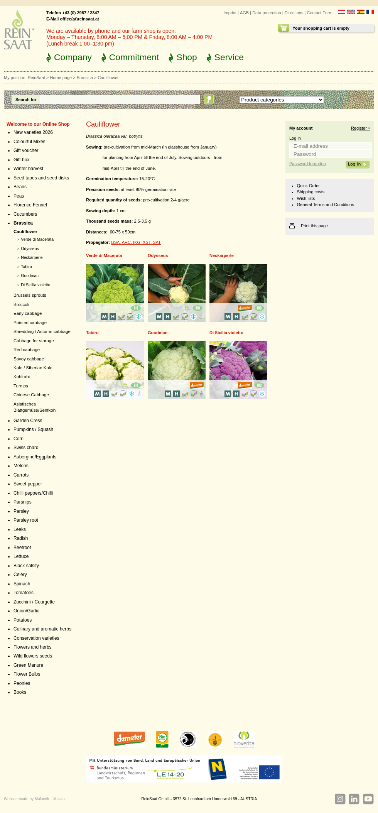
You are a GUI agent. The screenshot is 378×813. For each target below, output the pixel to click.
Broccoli (21, 304)
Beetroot (22, 547)
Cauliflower (25, 231)
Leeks (20, 529)
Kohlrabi (22, 376)
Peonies (22, 683)
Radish (21, 538)
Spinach (22, 584)
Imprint (229, 12)
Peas (19, 196)
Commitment (134, 57)
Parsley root (26, 520)
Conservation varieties (36, 638)
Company (73, 57)
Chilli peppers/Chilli (33, 493)
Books (20, 692)
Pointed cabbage (30, 322)
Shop (186, 57)
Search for (25, 99)
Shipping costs (310, 191)
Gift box (21, 159)
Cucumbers (25, 214)
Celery (20, 574)
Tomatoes (24, 592)
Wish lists (306, 198)
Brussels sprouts (30, 295)
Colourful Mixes (30, 141)
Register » (360, 128)
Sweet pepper (28, 484)
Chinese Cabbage (31, 394)
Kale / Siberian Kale (33, 367)
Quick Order (308, 185)
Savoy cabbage (29, 359)
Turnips (21, 386)
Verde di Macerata (37, 239)
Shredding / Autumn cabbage (42, 331)
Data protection (266, 12)
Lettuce (21, 556)
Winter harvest (28, 168)
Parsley (21, 511)
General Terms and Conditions (325, 204)
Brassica (85, 77)
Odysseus (30, 249)
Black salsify (26, 565)
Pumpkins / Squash (33, 429)
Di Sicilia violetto (35, 285)
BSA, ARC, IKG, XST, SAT (136, 242)
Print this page (314, 225)
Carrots (21, 475)
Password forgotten (307, 163)
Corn (19, 438)
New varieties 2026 (33, 132)
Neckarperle (31, 257)
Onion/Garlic (26, 611)
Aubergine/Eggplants (35, 457)
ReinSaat (36, 77)
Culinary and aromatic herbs (42, 629)
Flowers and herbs (33, 647)
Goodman (30, 276)
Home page (61, 77)
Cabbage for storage (34, 340)
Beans (20, 186)
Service (229, 57)
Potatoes (23, 620)
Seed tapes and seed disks (41, 178)
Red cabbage (27, 349)
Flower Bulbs (27, 674)
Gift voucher (26, 150)
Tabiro (26, 267)
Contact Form (319, 12)
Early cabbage (28, 313)
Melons (21, 465)
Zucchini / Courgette (34, 602)
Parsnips (23, 502)
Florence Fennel (30, 205)
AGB (244, 12)
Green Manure (28, 665)
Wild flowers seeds (33, 656)
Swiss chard (26, 447)
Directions (294, 12)
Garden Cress (28, 420)
